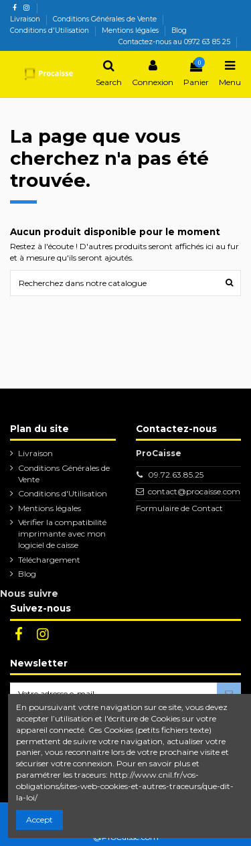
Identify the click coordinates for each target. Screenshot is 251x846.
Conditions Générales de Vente (106, 19)
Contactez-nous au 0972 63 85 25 (174, 42)
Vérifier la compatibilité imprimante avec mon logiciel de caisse (62, 533)
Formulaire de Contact (179, 508)
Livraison (26, 19)
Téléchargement (49, 560)
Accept (39, 820)
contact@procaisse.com (194, 491)
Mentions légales (131, 30)
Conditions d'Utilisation (50, 30)
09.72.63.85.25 (175, 475)
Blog (179, 30)
